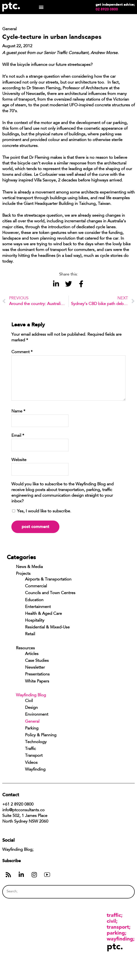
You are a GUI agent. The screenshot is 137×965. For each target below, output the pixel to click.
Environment (36, 715)
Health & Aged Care (43, 614)
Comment (22, 352)
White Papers (37, 682)
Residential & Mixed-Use (47, 627)
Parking (31, 729)
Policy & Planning (40, 735)
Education (34, 600)
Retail (30, 634)
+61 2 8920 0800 (17, 805)
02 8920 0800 (107, 9)
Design (31, 708)
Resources (25, 648)
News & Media (29, 567)
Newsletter (35, 668)
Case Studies (37, 661)
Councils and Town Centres (50, 593)
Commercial (36, 586)
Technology (36, 742)
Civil (29, 701)
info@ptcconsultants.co (23, 810)
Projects (23, 574)
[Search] (122, 892)
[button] (41, 7)
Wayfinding (35, 770)
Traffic (30, 749)
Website (18, 460)
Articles (31, 654)
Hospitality (34, 621)
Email (17, 436)
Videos (31, 763)
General (32, 722)
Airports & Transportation (48, 580)
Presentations (37, 674)
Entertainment (38, 607)
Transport (34, 756)
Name (18, 411)
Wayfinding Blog (31, 695)
